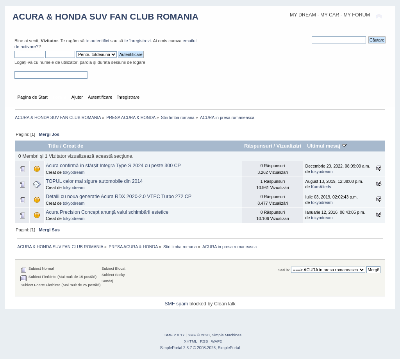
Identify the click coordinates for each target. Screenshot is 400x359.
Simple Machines (226, 335)
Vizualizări (289, 146)
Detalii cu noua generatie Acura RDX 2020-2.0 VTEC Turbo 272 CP (118, 196)
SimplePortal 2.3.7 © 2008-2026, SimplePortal (200, 348)
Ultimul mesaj (326, 146)
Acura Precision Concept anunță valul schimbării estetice (107, 212)
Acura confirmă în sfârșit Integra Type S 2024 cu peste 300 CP (113, 165)
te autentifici (97, 40)
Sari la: (284, 270)
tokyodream (73, 172)
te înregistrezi (137, 40)
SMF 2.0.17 (174, 335)
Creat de (73, 146)
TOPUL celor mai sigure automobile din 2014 (94, 181)
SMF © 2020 (199, 335)
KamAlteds (321, 186)
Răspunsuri (258, 146)
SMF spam (176, 304)
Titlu (53, 146)
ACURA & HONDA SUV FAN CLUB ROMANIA (105, 17)
